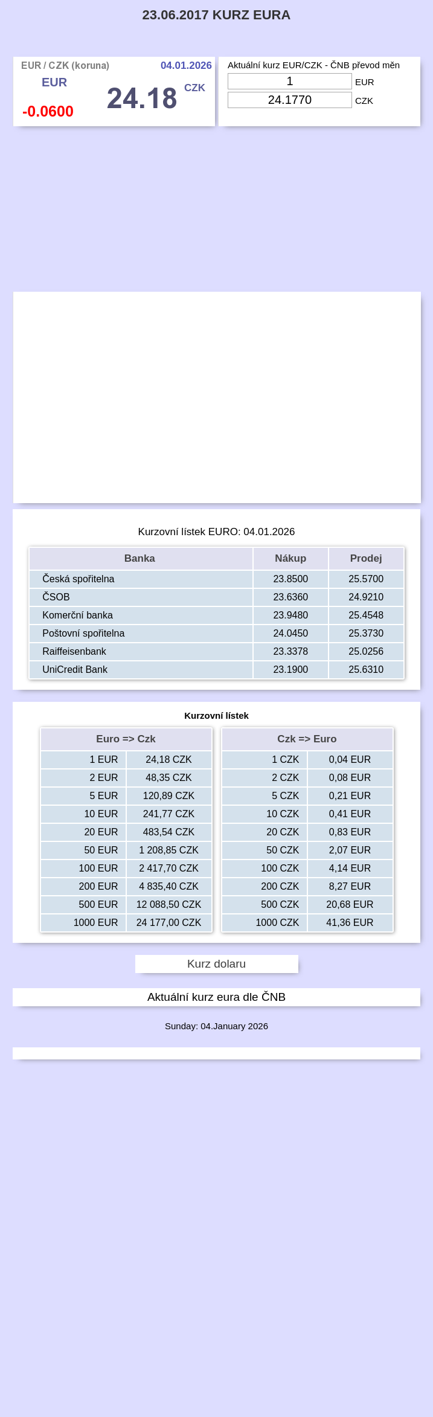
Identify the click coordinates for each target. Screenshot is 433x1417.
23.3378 (290, 651)
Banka (141, 558)
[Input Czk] (290, 100)
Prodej (366, 558)
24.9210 (365, 597)
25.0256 (365, 651)
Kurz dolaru (216, 963)
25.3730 (365, 633)
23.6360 (290, 597)
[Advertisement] (216, 212)
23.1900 (290, 669)
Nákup (290, 558)
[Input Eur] (290, 81)
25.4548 (365, 615)
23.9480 (290, 615)
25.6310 (365, 669)
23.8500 (290, 579)
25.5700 (365, 579)
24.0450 (290, 633)
